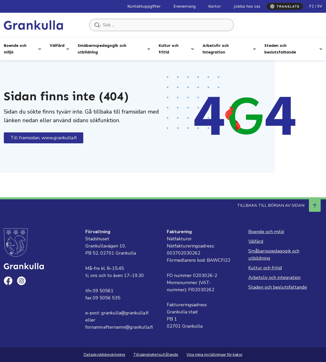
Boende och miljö (15, 48)
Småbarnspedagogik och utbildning (102, 48)
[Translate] (285, 6)
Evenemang (184, 6)
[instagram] (21, 280)
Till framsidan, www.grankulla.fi (43, 138)
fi (311, 6)
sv (319, 6)
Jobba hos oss (247, 6)
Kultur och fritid (169, 48)
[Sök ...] (161, 25)
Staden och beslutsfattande (280, 48)
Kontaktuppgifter (144, 6)
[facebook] (8, 280)
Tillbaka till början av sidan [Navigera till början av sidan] (279, 205)
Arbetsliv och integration (215, 48)
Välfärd (57, 45)
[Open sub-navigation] (39, 48)
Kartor (214, 6)
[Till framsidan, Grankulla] (33, 24)
